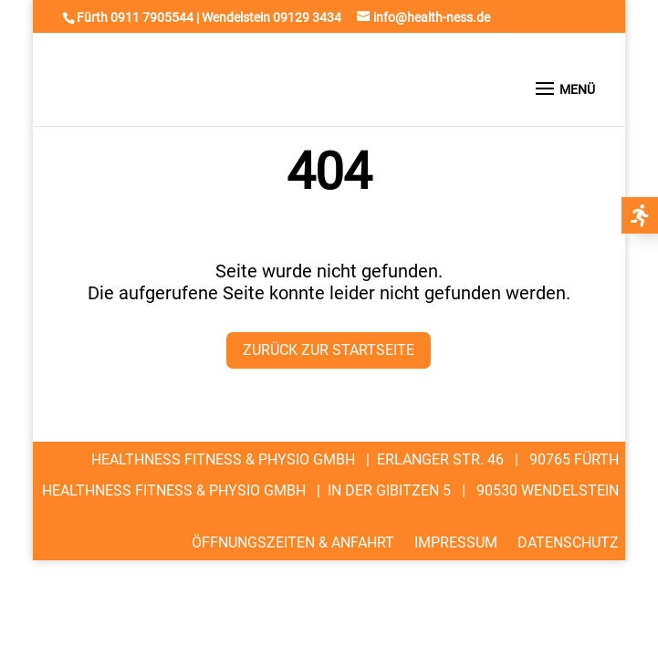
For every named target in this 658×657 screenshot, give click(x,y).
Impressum (455, 541)
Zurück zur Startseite (328, 350)
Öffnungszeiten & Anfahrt (293, 541)
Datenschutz (568, 541)
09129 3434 (307, 17)
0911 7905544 (151, 17)
